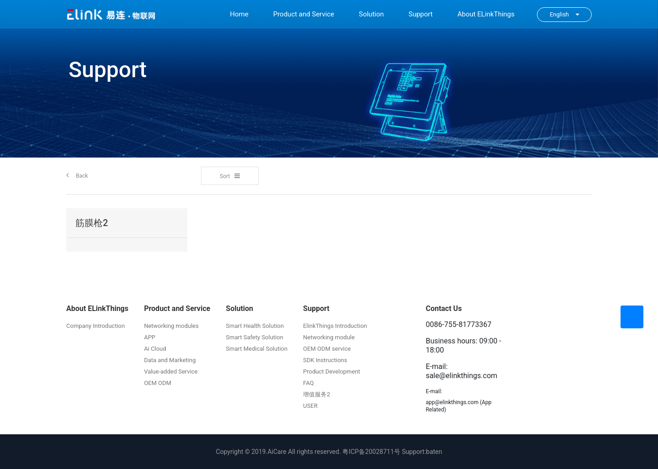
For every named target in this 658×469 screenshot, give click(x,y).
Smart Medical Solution (256, 348)
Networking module (329, 337)
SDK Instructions (325, 360)
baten (434, 451)
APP (149, 337)
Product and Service (303, 14)
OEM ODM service (326, 348)
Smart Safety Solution (254, 337)
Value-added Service (170, 371)
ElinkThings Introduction (335, 325)
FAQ (308, 382)
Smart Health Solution (255, 325)
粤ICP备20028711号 (371, 451)
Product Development (331, 371)
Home (239, 14)
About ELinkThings (486, 14)
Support (421, 14)
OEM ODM (157, 382)
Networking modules (171, 325)
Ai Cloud (155, 348)
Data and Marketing (170, 360)
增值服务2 (316, 394)
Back (77, 175)
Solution (371, 14)
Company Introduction (95, 325)
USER (310, 405)
